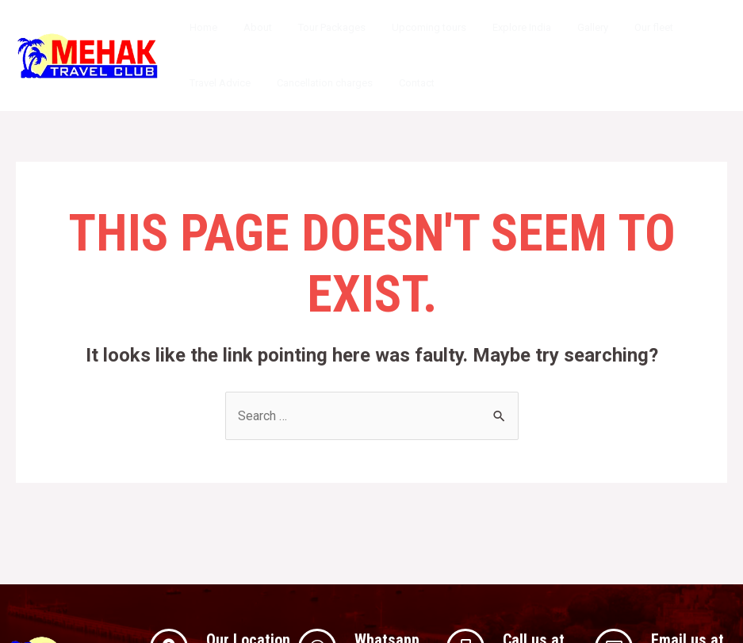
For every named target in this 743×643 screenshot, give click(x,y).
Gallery (561, 27)
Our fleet (617, 27)
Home (200, 27)
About (249, 27)
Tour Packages (317, 27)
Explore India (496, 27)
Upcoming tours (409, 27)
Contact (402, 83)
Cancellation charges (316, 83)
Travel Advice (216, 83)
